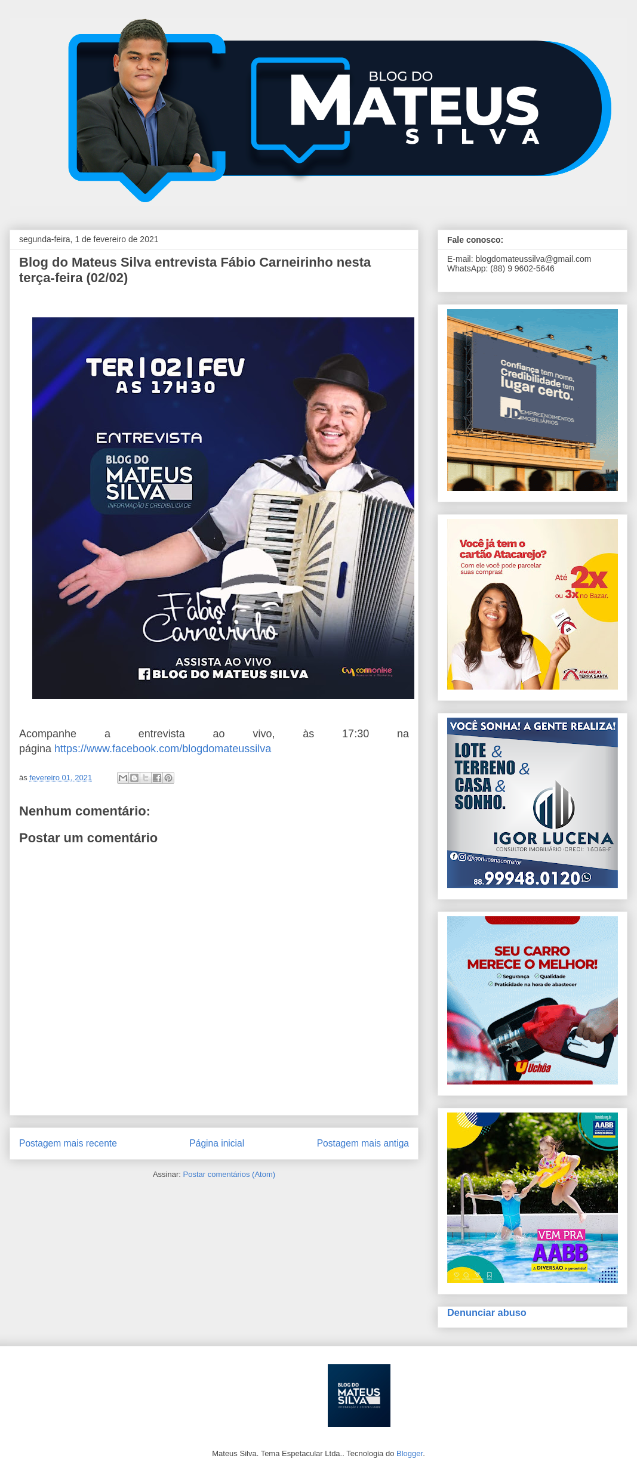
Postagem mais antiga (363, 1143)
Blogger (409, 1453)
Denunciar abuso (487, 1312)
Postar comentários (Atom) (229, 1174)
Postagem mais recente (68, 1143)
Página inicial (216, 1143)
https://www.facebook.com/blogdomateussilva (162, 749)
